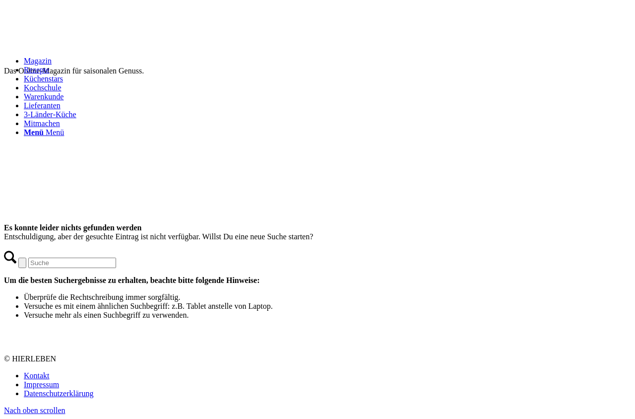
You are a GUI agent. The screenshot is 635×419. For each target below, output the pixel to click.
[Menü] (44, 132)
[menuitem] (327, 61)
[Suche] (72, 263)
